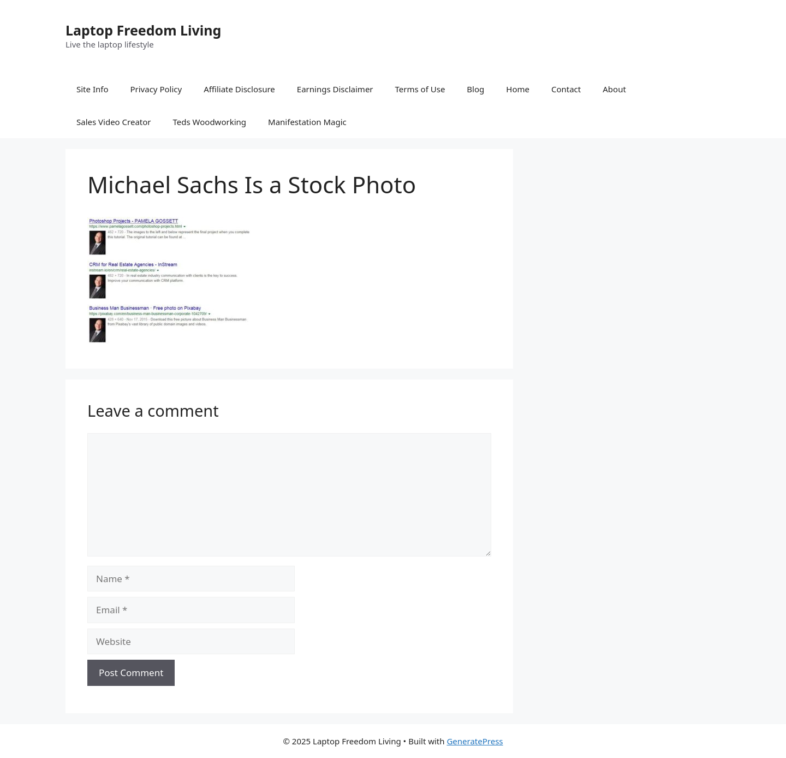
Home (517, 89)
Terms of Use (420, 89)
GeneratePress (474, 741)
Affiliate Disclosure (239, 89)
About (614, 89)
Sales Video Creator (113, 121)
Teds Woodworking (210, 121)
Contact (566, 89)
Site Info (92, 89)
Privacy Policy (156, 89)
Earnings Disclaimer (335, 89)
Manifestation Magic (307, 121)
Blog (475, 89)
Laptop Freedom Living (143, 30)
